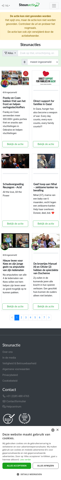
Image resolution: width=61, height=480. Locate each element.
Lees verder (25, 459)
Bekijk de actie (15, 144)
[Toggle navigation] (54, 5)
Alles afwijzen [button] (45, 465)
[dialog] (30, 453)
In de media (9, 357)
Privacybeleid (10, 375)
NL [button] (7, 5)
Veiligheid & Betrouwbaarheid (19, 363)
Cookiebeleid (9, 380)
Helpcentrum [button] (11, 406)
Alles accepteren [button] (17, 465)
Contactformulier (14, 401)
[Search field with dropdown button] (38, 53)
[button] (30, 474)
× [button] (57, 430)
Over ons (7, 351)
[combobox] (52, 430)
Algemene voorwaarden (16, 369)
